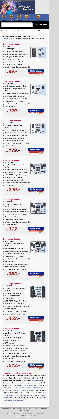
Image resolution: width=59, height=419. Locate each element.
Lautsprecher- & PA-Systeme (14, 388)
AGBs (29, 408)
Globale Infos (7, 38)
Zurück (19, 20)
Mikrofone (17, 390)
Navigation (11, 20)
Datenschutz (21, 408)
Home (4, 20)
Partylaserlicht (8, 395)
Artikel (27, 20)
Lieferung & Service (8, 408)
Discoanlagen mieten (23, 30)
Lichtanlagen (37, 380)
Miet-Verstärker (30, 385)
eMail (35, 416)
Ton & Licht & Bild (13, 30)
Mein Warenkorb (38, 20)
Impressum (37, 408)
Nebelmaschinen (26, 395)
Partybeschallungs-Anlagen (13, 400)
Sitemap (27, 410)
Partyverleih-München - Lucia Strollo (29, 414)
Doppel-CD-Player (33, 388)
